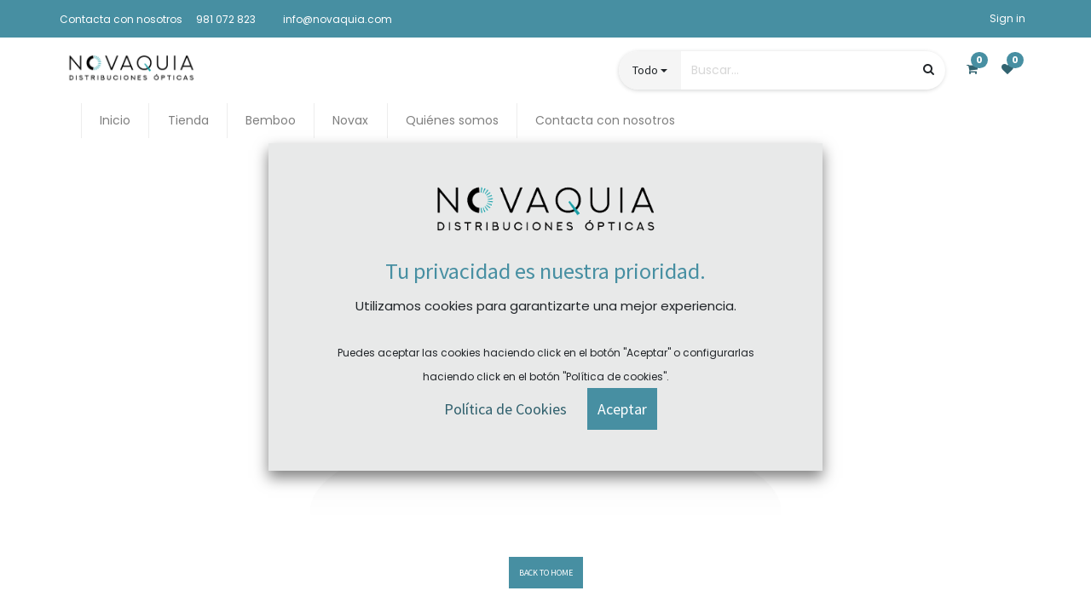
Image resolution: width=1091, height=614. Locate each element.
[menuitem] (115, 120)
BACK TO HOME (546, 572)
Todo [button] (645, 70)
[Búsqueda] (928, 69)
